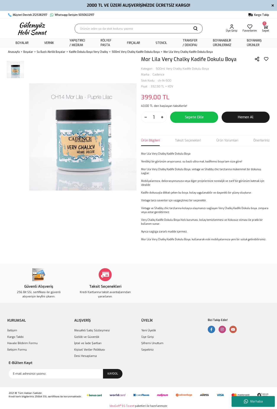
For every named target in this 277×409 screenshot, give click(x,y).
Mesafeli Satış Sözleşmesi (92, 330)
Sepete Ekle (194, 117)
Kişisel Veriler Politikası (89, 349)
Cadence (158, 74)
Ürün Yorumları (227, 140)
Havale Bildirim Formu (22, 343)
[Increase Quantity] (162, 117)
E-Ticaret (129, 406)
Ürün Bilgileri (150, 140)
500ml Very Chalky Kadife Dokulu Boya (182, 69)
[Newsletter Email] (65, 374)
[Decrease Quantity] (145, 117)
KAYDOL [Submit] (113, 373)
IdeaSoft (115, 406)
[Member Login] (231, 28)
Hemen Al (245, 117)
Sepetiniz (147, 349)
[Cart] (265, 28)
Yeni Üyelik (148, 330)
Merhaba (253, 401)
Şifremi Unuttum (152, 343)
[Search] (139, 28)
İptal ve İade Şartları (87, 343)
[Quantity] (154, 117)
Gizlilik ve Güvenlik (86, 337)
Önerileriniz (261, 140)
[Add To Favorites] (266, 59)
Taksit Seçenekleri (188, 140)
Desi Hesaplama (85, 356)
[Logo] (32, 28)
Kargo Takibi (15, 337)
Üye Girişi (147, 337)
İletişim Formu (17, 349)
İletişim (12, 330)
